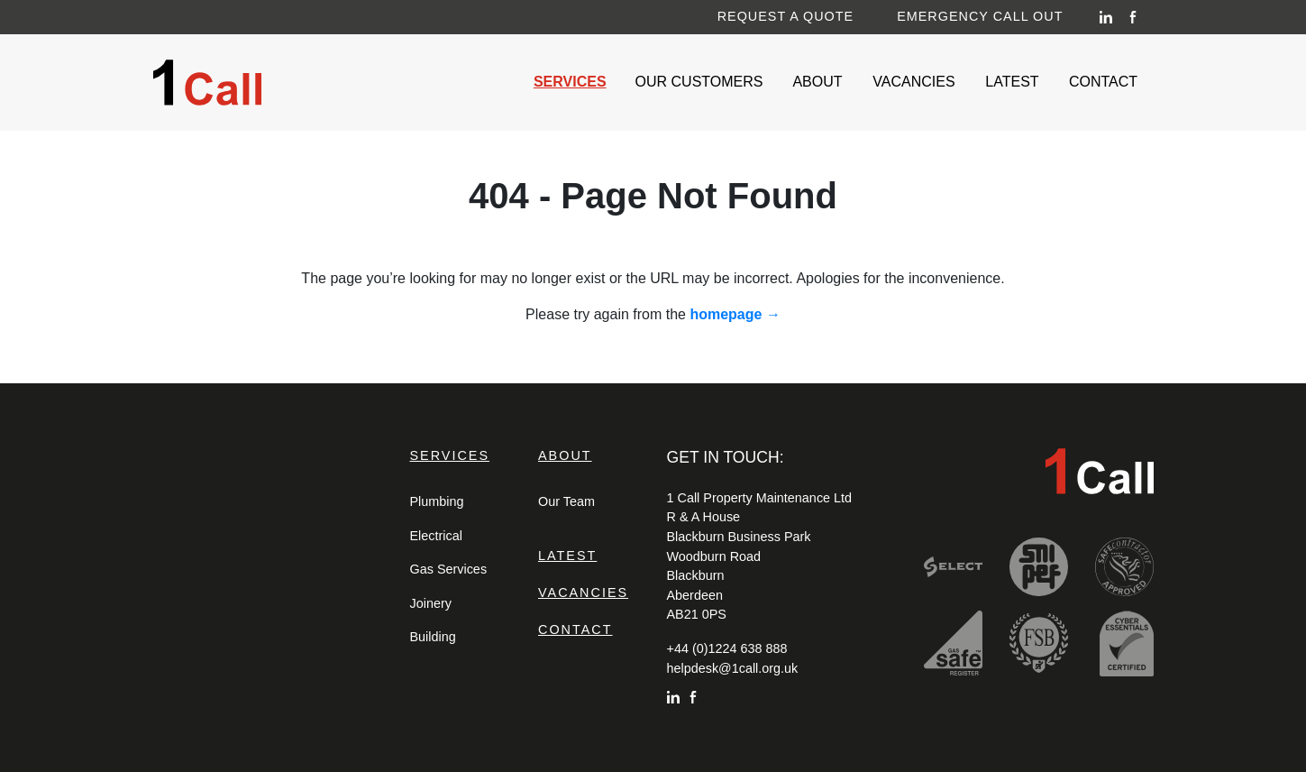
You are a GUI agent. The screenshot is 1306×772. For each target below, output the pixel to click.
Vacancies (917, 79)
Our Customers (703, 79)
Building (433, 637)
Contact (1107, 79)
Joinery (431, 603)
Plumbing (437, 501)
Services (574, 79)
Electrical (436, 535)
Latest (1015, 79)
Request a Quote (785, 15)
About (821, 79)
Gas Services (449, 569)
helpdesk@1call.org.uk (733, 668)
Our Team (566, 501)
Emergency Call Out (980, 15)
